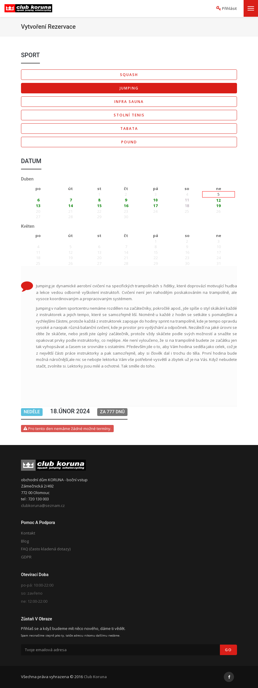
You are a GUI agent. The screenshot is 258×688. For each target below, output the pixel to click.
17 (155, 205)
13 (38, 205)
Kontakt (28, 533)
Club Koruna (95, 676)
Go (228, 649)
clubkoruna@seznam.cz (43, 505)
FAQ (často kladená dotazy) (45, 549)
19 (218, 205)
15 (99, 205)
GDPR (26, 557)
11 (187, 200)
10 (155, 200)
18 (187, 205)
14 (70, 205)
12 (218, 200)
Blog (25, 541)
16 (126, 205)
